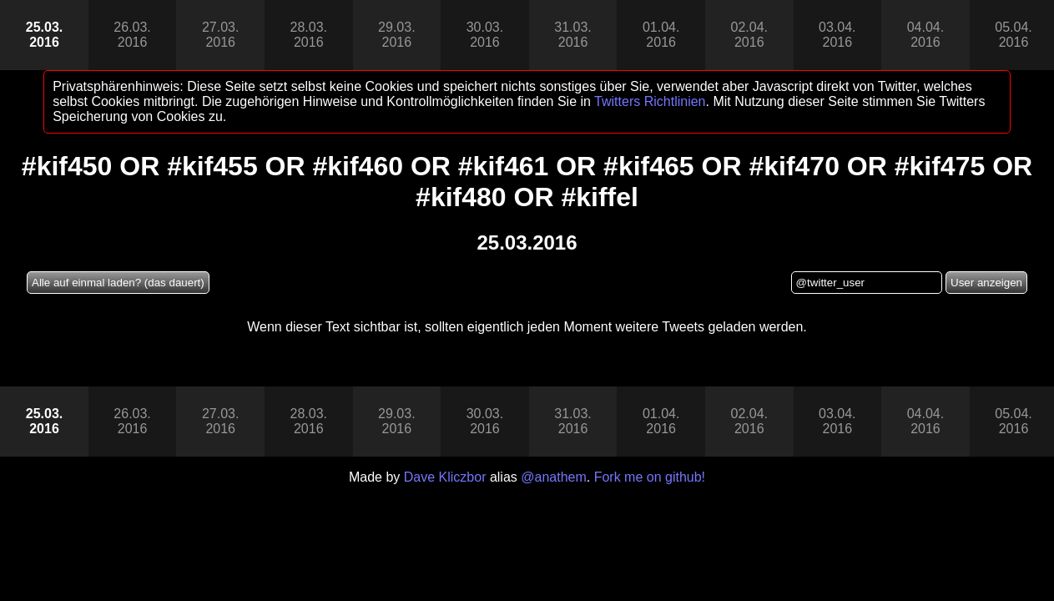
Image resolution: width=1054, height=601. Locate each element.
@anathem (554, 477)
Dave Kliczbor (445, 477)
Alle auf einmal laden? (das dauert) (118, 282)
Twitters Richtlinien (649, 101)
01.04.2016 (661, 34)
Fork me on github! (649, 477)
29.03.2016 (396, 34)
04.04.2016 (925, 34)
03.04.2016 (837, 34)
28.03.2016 (308, 34)
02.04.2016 (748, 34)
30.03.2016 (484, 34)
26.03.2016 (131, 34)
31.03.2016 (572, 34)
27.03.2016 (220, 34)
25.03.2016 (44, 34)
